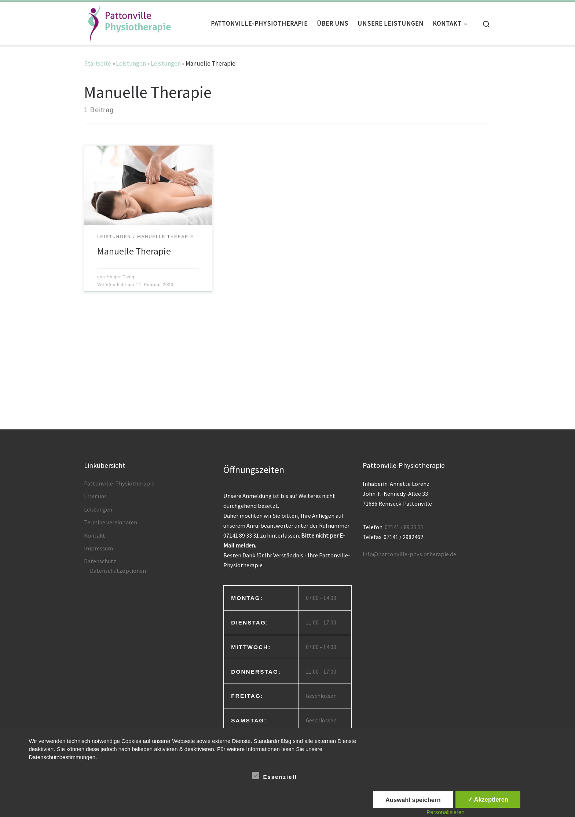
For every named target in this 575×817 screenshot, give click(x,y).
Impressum (98, 548)
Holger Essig (121, 277)
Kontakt (94, 535)
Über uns (95, 496)
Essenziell (274, 775)
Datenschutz (100, 561)
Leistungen (131, 63)
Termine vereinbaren (110, 522)
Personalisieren (445, 812)
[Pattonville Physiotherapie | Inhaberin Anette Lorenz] (128, 22)
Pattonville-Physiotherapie (119, 483)
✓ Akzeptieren (488, 799)
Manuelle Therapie (134, 251)
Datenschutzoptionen (118, 570)
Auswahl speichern (412, 799)
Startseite (97, 63)
